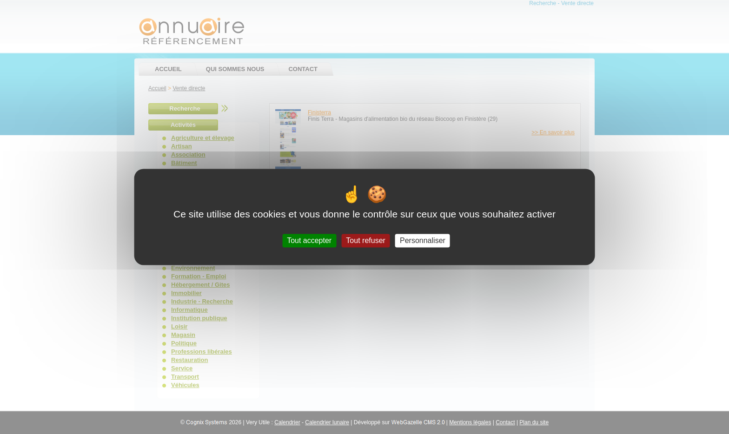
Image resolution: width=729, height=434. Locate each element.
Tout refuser (365, 240)
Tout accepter (309, 240)
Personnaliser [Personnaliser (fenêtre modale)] (422, 240)
